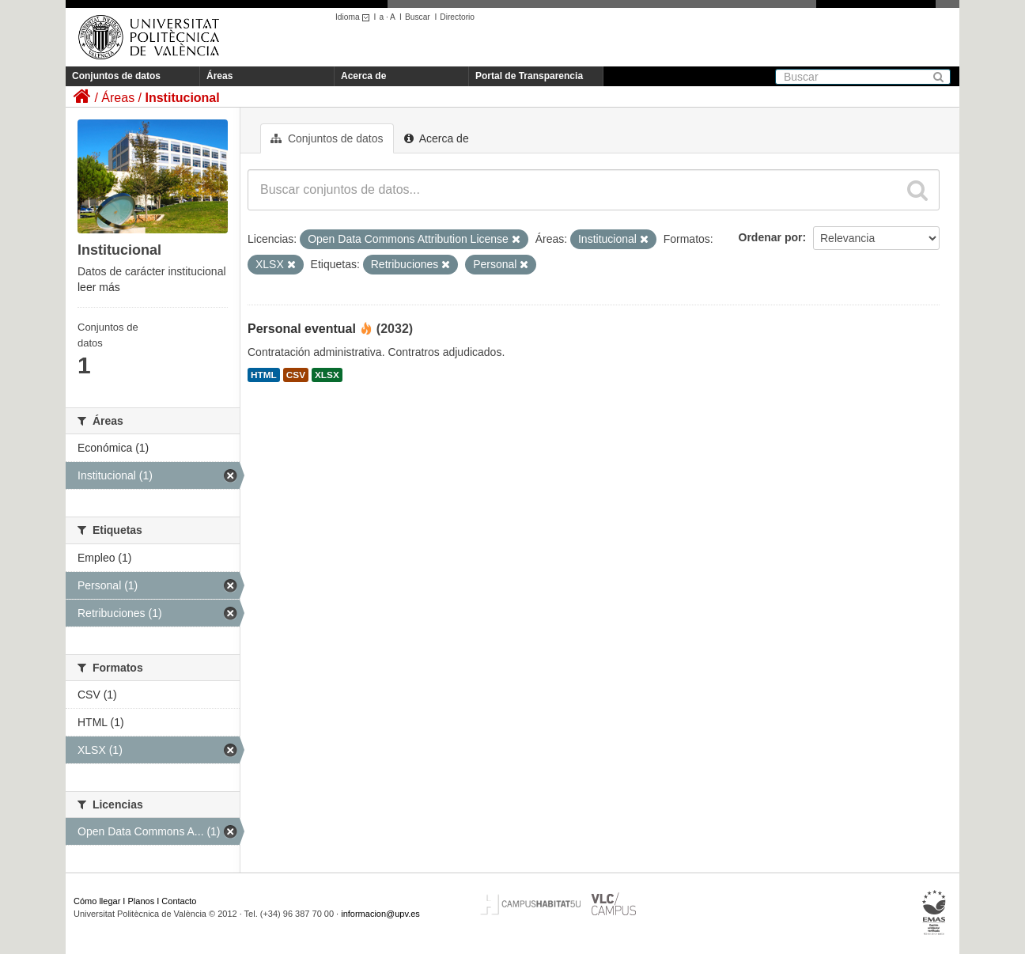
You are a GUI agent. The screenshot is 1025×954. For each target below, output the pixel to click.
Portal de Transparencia (529, 75)
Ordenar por (771, 237)
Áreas (219, 75)
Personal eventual (302, 328)
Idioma (354, 17)
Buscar (417, 17)
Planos (141, 901)
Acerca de (363, 75)
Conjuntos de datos (116, 75)
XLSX (327, 374)
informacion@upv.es (380, 913)
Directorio (457, 17)
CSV (295, 374)
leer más (99, 287)
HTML (264, 374)
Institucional (182, 97)
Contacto (178, 901)
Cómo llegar (97, 901)
